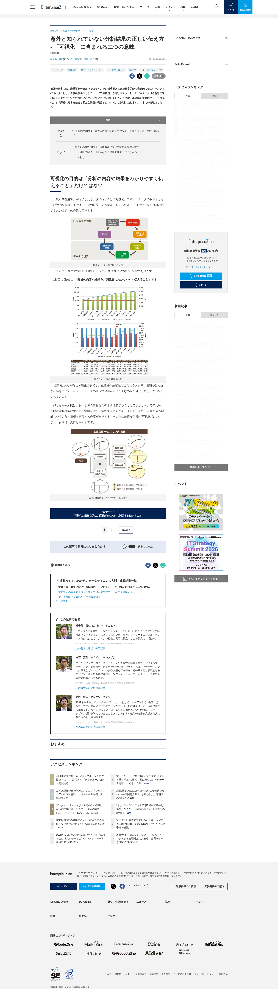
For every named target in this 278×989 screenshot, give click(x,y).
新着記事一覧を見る (201, 467)
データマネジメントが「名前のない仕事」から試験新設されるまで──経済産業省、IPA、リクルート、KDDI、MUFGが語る (79, 809)
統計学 (132, 70)
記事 (157, 7)
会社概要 (166, 974)
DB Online (103, 7)
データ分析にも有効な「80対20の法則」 (81, 597)
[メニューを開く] (33, 7)
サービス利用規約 (182, 974)
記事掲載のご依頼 (186, 886)
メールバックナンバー (201, 267)
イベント (170, 7)
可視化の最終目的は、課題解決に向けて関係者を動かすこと (108, 147)
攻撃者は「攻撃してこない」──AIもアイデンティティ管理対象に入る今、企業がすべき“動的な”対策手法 (140, 838)
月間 (214, 96)
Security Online (82, 7)
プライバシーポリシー (205, 974)
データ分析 (57, 70)
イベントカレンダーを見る (200, 579)
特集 (182, 7)
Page (61, 152)
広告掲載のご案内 (214, 886)
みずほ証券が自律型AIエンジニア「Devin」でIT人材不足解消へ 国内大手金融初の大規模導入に (80, 794)
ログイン (200, 285)
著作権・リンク (122, 974)
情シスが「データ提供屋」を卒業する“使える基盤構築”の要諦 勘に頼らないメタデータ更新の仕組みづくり (140, 779)
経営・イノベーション (91, 70)
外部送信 (223, 974)
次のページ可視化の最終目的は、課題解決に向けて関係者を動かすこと (107, 513)
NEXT (126, 529)
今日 (188, 96)
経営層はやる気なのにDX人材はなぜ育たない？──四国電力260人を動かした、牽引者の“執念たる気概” (140, 794)
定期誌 (194, 7)
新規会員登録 (200, 276)
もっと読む (62, 600)
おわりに (82, 157)
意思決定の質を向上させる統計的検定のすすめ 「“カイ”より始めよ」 (96, 592)
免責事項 (154, 974)
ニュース (145, 7)
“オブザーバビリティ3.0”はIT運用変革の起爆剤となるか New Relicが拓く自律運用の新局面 (140, 809)
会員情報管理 (139, 974)
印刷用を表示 (60, 565)
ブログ (111, 916)
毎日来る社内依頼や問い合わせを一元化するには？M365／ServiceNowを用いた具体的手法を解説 (141, 824)
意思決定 (72, 70)
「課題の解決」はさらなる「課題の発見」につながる (107, 152)
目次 (133, 120)
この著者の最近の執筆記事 (90, 648)
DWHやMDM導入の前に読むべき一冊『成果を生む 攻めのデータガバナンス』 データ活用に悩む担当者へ (80, 838)
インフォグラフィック (151, 70)
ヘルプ (108, 974)
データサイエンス (115, 70)
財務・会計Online (124, 7)
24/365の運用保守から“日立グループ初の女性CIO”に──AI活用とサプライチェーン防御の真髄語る (80, 779)
